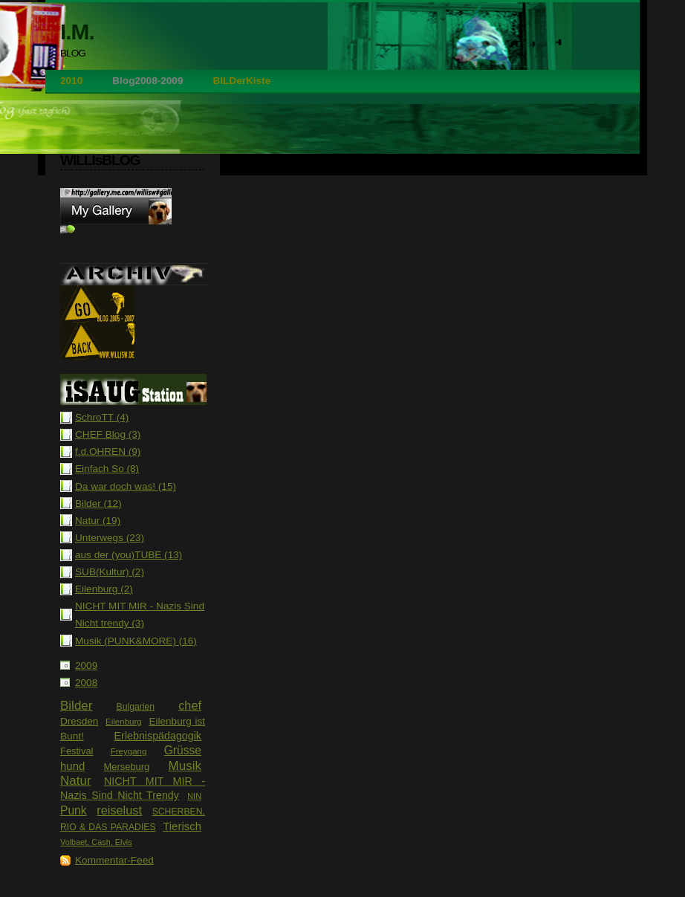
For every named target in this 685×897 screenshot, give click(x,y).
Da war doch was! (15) (125, 486)
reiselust (119, 810)
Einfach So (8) (107, 468)
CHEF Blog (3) (107, 434)
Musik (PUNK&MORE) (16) (136, 641)
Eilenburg (123, 721)
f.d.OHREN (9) (107, 451)
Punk (73, 810)
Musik (185, 766)
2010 (71, 80)
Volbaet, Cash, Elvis (96, 842)
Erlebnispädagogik (157, 736)
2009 (86, 665)
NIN (194, 795)
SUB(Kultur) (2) (109, 571)
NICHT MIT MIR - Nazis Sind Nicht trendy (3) (139, 614)
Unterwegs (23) (109, 537)
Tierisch (182, 826)
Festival (76, 751)
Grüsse (182, 750)
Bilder (76, 706)
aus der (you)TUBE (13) (128, 554)
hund (72, 766)
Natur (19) (97, 520)
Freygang (129, 751)
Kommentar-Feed (114, 860)
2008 (86, 682)
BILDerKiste (241, 80)
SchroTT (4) (102, 417)
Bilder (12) (98, 503)
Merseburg (127, 766)
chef (189, 705)
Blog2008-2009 (147, 80)
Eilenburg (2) (104, 589)
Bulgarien (135, 707)
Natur (75, 781)
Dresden (79, 721)
